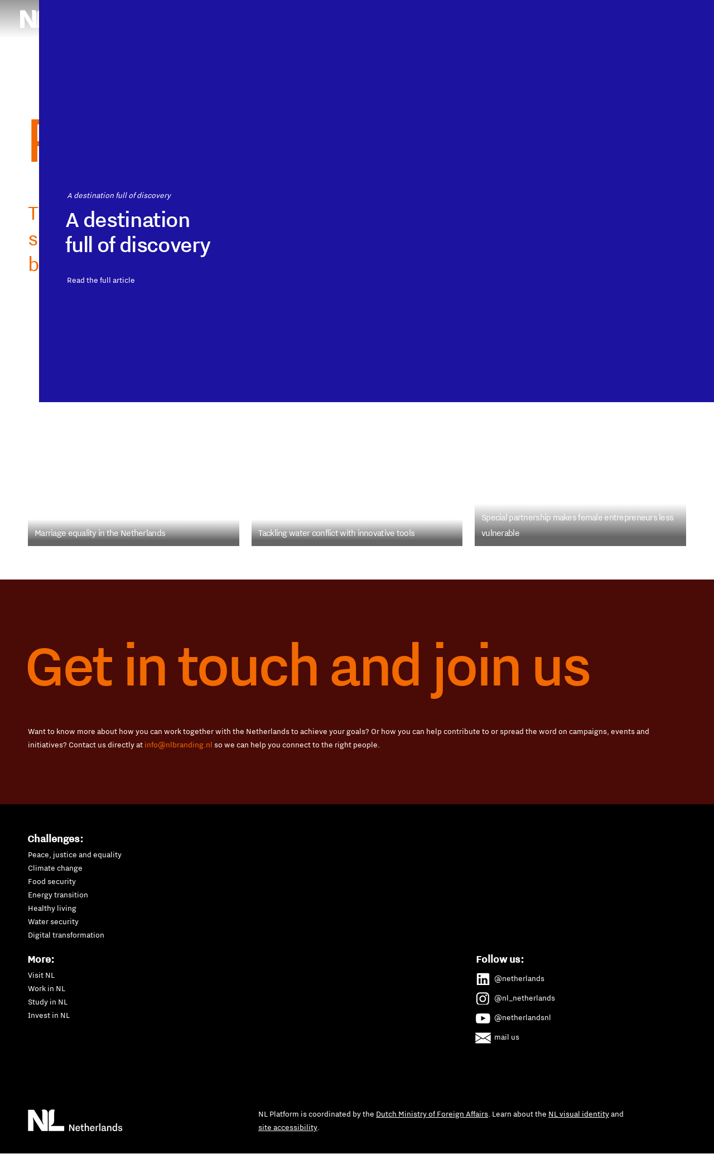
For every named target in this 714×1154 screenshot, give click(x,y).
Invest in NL (49, 1015)
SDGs (580, 13)
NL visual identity (578, 1114)
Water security (53, 921)
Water (550, 43)
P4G (543, 13)
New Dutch (496, 13)
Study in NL (47, 1002)
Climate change (55, 868)
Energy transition (58, 895)
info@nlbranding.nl (178, 745)
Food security (52, 881)
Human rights (380, 13)
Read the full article (141, 459)
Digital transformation (66, 935)
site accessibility (287, 1127)
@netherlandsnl (513, 1015)
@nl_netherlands (515, 996)
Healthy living (52, 908)
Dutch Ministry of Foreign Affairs (432, 1114)
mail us (497, 1035)
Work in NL (46, 988)
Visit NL (41, 975)
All (586, 43)
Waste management (484, 43)
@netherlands (510, 976)
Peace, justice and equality (75, 854)
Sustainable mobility (393, 43)
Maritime (440, 13)
